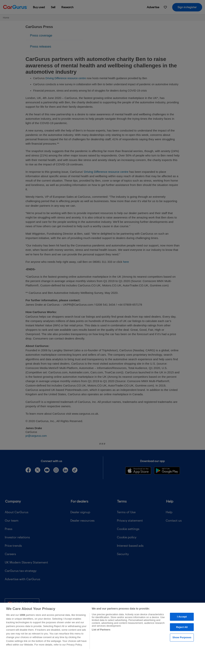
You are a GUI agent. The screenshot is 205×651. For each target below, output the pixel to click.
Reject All (182, 627)
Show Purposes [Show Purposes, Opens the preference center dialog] (181, 637)
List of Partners (101, 629)
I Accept (182, 616)
